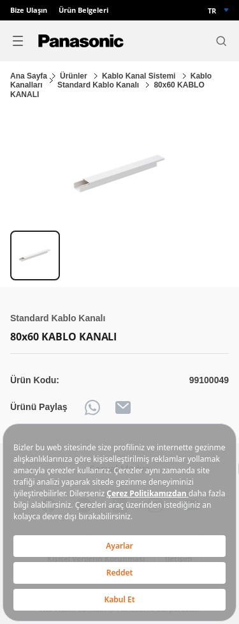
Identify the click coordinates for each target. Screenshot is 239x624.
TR (212, 10)
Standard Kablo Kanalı (99, 84)
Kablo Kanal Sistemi (140, 76)
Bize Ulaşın (28, 10)
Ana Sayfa (28, 76)
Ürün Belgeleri (83, 10)
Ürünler (74, 76)
